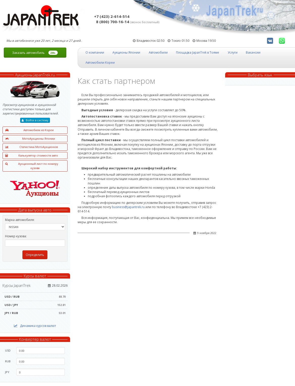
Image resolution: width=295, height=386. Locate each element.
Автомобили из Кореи (29, 130)
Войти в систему (35, 120)
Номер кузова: (16, 236)
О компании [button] (94, 52)
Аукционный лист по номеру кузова (31, 166)
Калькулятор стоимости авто (31, 155)
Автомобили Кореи (100, 62)
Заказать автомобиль (35, 53)
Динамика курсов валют (35, 326)
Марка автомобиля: (20, 220)
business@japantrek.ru (128, 207)
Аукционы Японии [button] (126, 52)
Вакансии (253, 52)
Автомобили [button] (158, 52)
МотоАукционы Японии (30, 139)
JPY (7, 372)
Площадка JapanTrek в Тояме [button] (197, 52)
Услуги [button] (233, 52)
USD (8, 350)
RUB (8, 361)
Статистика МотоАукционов (31, 147)
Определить (35, 255)
